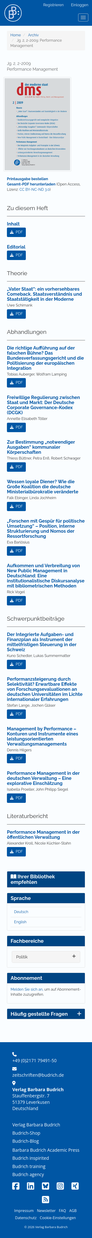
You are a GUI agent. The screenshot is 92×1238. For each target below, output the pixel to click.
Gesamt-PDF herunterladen (31, 184)
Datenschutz (25, 1217)
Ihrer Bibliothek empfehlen (33, 879)
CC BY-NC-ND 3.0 (34, 189)
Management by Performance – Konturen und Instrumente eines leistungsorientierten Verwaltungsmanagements (42, 736)
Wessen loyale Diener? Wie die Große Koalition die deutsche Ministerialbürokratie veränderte (42, 487)
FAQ (62, 1210)
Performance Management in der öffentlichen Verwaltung (43, 834)
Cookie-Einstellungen (58, 1217)
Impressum (24, 1210)
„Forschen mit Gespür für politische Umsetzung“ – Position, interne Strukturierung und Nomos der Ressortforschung (46, 528)
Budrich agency (28, 1174)
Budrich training (28, 1166)
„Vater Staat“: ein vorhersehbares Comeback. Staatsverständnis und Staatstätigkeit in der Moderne (44, 294)
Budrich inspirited (30, 1158)
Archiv (33, 35)
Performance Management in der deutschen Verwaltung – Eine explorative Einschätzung (43, 778)
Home (15, 35)
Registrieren (53, 5)
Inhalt (13, 224)
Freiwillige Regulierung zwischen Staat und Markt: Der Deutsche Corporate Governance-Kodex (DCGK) (43, 405)
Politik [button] (22, 957)
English (20, 922)
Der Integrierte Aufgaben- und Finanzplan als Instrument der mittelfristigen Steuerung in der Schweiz (41, 642)
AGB (73, 1210)
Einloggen (79, 5)
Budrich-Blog (25, 1141)
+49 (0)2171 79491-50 (34, 1060)
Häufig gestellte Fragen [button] (46, 1014)
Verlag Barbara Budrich (36, 1125)
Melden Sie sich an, (27, 989)
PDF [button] (16, 232)
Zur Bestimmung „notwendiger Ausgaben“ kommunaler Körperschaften (41, 447)
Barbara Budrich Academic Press (45, 1150)
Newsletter (46, 1210)
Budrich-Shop (26, 1133)
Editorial (16, 247)
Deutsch (21, 912)
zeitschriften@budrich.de (38, 1075)
